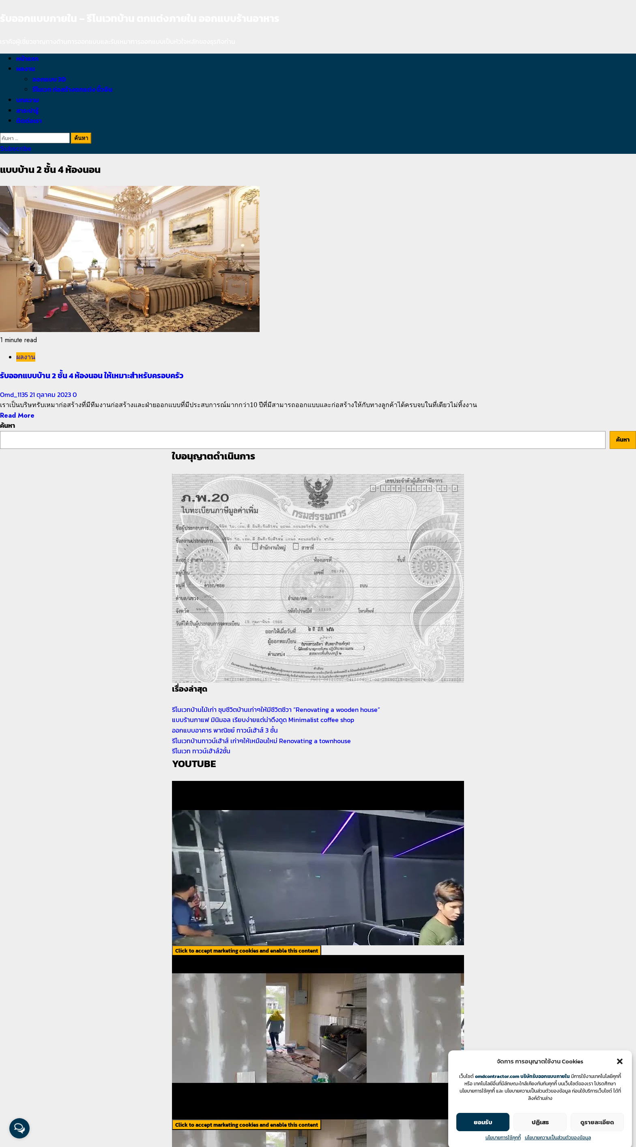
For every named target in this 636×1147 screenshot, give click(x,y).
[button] (620, 1071)
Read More (17, 415)
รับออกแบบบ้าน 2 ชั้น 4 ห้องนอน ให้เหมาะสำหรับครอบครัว (91, 375)
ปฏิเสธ (540, 1132)
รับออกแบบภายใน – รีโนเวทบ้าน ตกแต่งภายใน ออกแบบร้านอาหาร (139, 18)
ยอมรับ (483, 1132)
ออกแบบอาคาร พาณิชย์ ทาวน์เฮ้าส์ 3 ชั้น (225, 730)
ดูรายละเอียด (597, 1132)
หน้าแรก (27, 58)
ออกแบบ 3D (49, 79)
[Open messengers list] (19, 1128)
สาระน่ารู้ (27, 110)
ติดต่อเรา (29, 120)
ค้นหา (7, 425)
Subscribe (15, 148)
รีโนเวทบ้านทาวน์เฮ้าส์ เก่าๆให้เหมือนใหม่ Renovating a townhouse (261, 741)
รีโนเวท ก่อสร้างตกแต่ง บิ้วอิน (72, 89)
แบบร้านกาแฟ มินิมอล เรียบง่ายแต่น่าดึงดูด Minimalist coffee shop (263, 719)
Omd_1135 (15, 394)
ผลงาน (25, 68)
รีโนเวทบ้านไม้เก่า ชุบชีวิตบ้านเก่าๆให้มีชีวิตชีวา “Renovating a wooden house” (276, 709)
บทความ (27, 100)
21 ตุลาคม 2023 (51, 394)
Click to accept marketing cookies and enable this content (246, 950)
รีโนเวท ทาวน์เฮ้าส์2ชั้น (201, 751)
